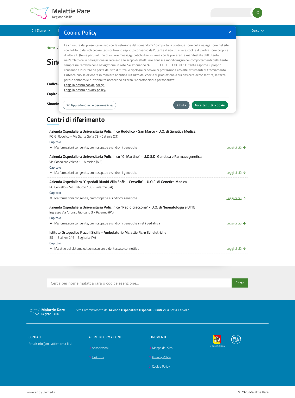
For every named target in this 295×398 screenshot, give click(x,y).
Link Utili (98, 357)
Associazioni (100, 347)
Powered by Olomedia (40, 392)
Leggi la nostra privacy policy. (85, 89)
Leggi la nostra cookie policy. (84, 84)
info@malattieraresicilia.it (55, 343)
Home (51, 47)
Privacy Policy (161, 357)
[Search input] (139, 283)
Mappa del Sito (162, 347)
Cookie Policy (161, 366)
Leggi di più (233, 147)
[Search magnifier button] (240, 283)
